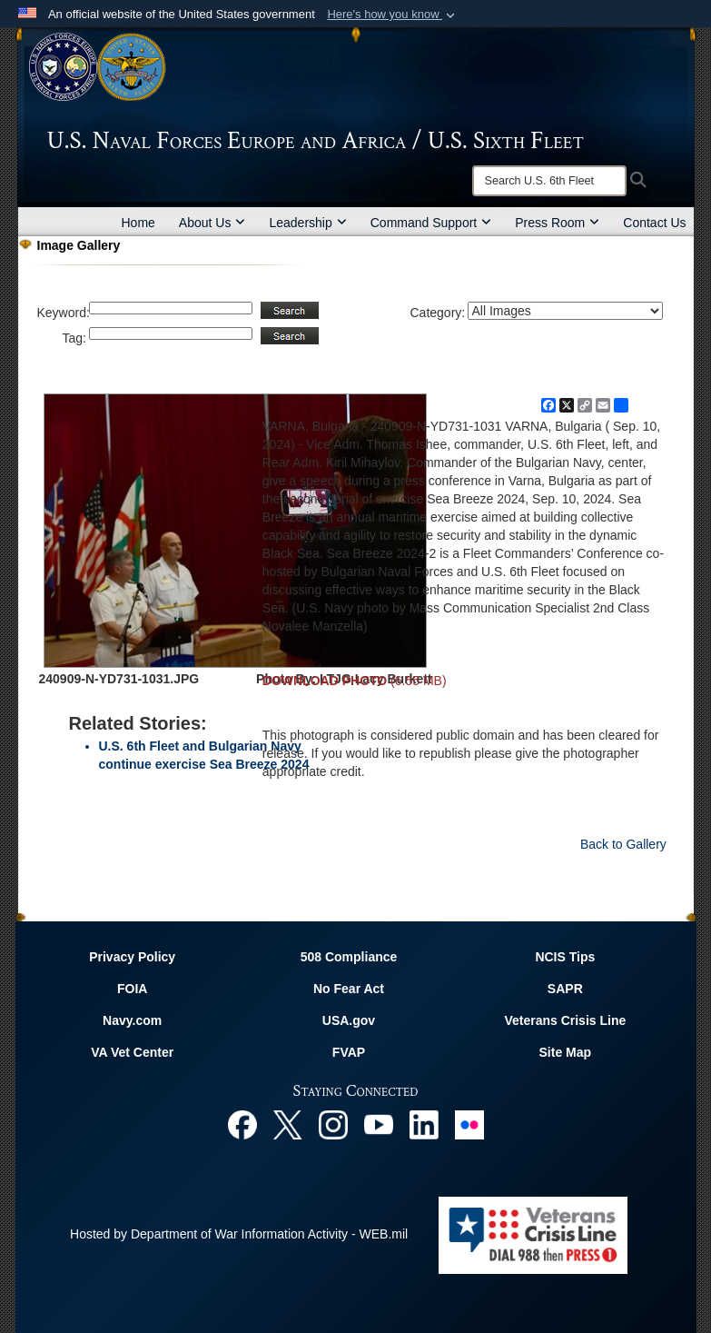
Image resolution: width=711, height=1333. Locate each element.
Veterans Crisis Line (565, 1020)
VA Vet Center (132, 1052)
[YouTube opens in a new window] (378, 1124)
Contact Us (654, 222)
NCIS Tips (565, 957)
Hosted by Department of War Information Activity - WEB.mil (239, 1234)
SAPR (565, 988)
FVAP (348, 1052)
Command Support (431, 222)
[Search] (549, 180)
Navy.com (132, 1020)
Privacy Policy (132, 957)
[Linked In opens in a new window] (424, 1124)
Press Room (557, 222)
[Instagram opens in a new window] (333, 1124)
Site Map (565, 1052)
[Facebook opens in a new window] (242, 1124)
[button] (393, 14)
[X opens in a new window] (287, 1124)
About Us (212, 222)
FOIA (132, 988)
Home (138, 222)
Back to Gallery (623, 844)
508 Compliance (349, 957)
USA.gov (348, 1020)
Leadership (307, 222)
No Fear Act (348, 988)
